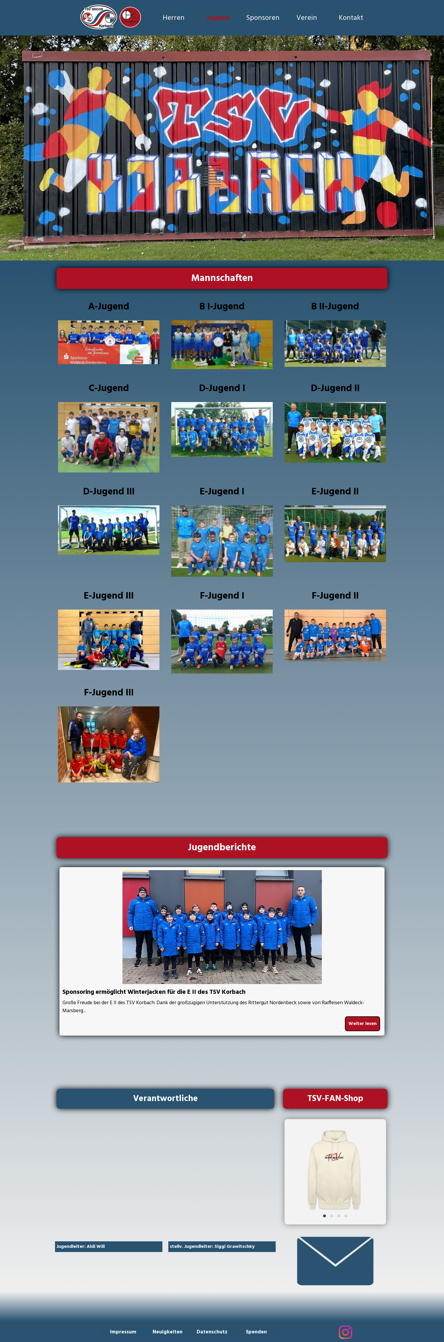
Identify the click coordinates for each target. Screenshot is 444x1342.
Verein (306, 18)
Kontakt (351, 18)
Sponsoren (263, 18)
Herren (174, 18)
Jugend (217, 18)
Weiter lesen (362, 1024)
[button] (324, 1216)
